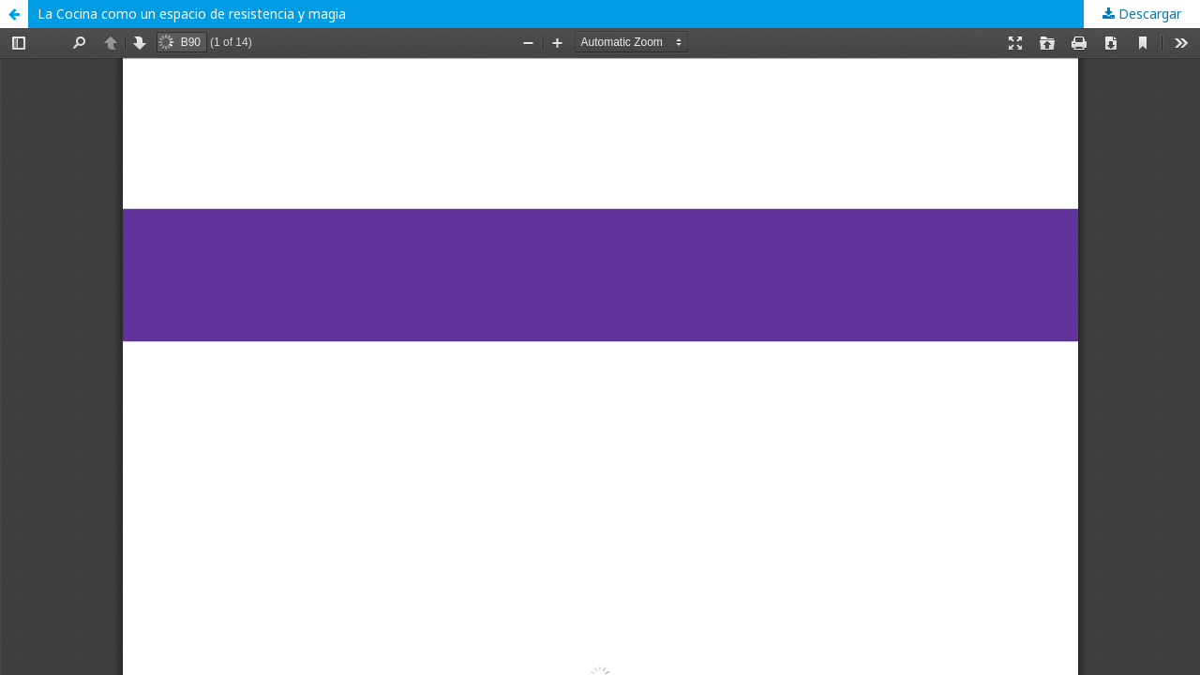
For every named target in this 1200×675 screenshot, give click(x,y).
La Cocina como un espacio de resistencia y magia (192, 13)
